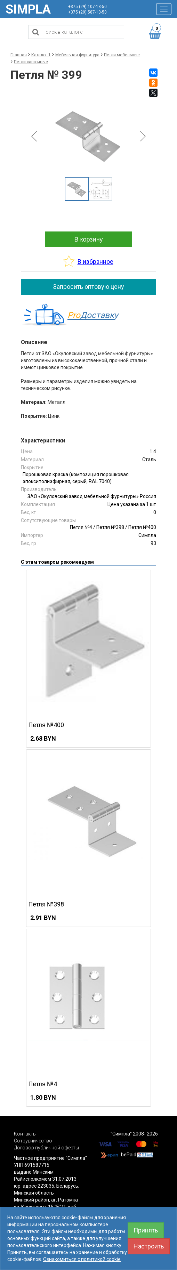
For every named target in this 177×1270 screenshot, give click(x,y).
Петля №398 (110, 527)
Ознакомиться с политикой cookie (82, 1259)
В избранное (95, 261)
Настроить (149, 1246)
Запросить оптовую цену (88, 286)
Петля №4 (81, 527)
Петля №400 (142, 527)
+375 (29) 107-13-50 (87, 6)
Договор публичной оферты (46, 1147)
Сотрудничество (33, 1140)
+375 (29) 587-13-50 (87, 12)
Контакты (25, 1134)
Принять (146, 1230)
